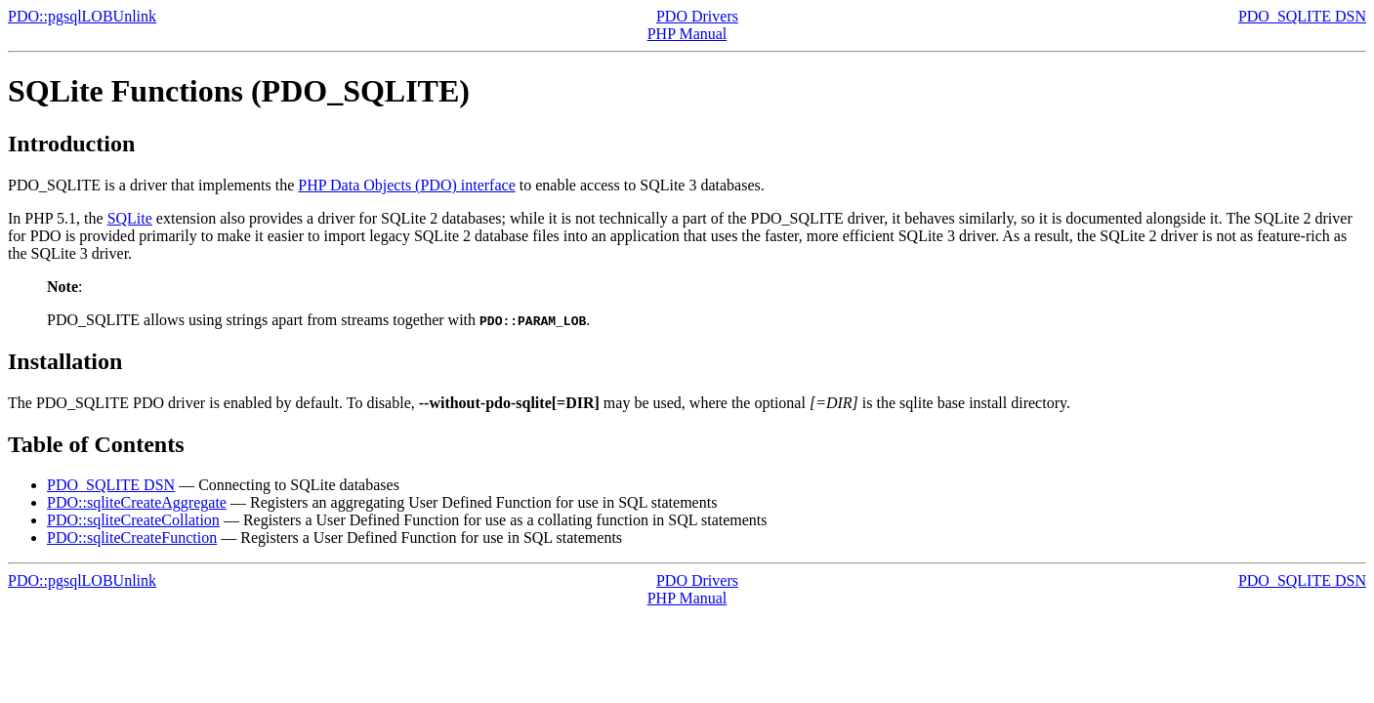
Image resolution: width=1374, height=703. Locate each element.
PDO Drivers (697, 16)
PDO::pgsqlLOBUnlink (82, 16)
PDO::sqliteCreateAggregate (137, 502)
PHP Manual (687, 33)
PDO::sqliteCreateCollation (133, 520)
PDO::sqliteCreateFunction (132, 537)
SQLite (129, 218)
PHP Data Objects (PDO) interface (406, 185)
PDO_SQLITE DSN (1302, 16)
